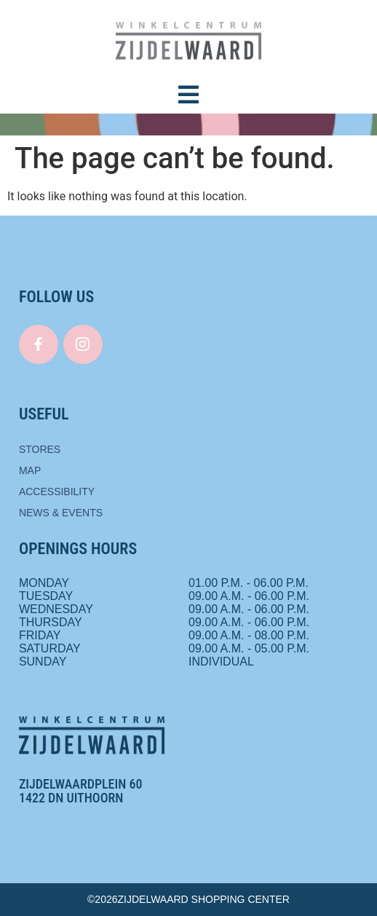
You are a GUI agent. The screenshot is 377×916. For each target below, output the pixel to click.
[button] (188, 95)
